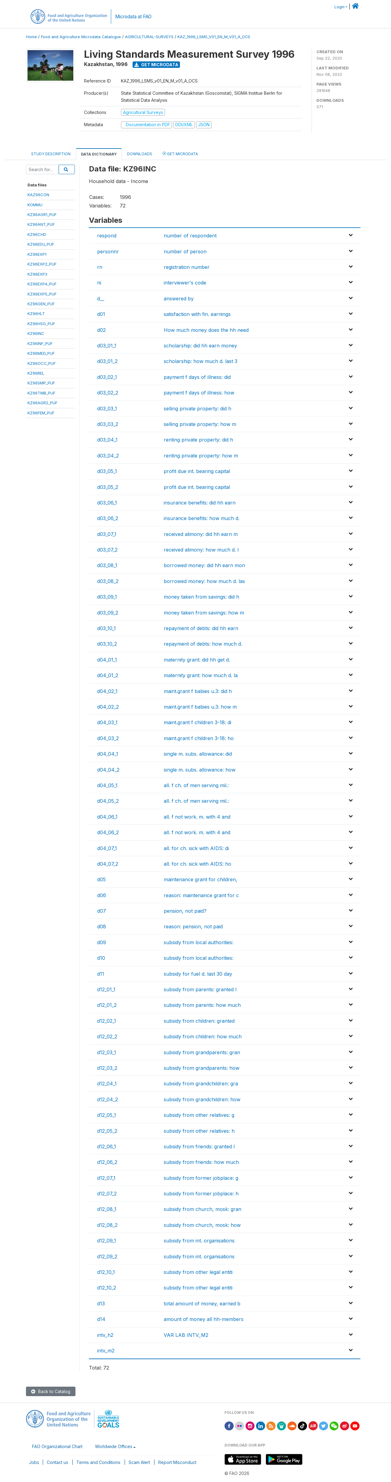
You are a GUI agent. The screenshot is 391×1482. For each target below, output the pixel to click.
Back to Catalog (50, 1391)
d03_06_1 (107, 503)
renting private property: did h (198, 440)
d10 (101, 958)
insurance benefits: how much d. (201, 518)
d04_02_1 (107, 691)
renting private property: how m (201, 456)
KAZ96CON (38, 194)
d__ (100, 298)
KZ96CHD (36, 234)
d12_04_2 (107, 1099)
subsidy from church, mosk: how (202, 1225)
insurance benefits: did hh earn (200, 503)
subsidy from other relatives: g (199, 1115)
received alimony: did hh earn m (201, 534)
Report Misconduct (177, 1462)
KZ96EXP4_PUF (42, 283)
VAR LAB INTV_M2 (186, 1335)
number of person (185, 251)
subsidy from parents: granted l (200, 989)
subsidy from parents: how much (202, 1005)
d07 (101, 911)
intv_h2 (105, 1335)
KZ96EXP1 (36, 254)
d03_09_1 (107, 597)
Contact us (57, 1462)
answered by (179, 298)
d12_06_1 (106, 1146)
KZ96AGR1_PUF (42, 214)
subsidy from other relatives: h (199, 1131)
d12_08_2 (107, 1225)
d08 (101, 926)
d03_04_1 (107, 440)
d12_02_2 (107, 1036)
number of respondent (190, 236)
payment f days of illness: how (199, 393)
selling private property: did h (197, 408)
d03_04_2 (108, 456)
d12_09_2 (107, 1256)
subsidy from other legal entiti (198, 1272)
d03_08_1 (107, 565)
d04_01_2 (107, 675)
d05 (101, 879)
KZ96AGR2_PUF (42, 402)
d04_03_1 (107, 722)
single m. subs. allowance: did (198, 754)
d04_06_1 (107, 817)
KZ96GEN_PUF (41, 303)
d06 (101, 895)
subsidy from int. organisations (199, 1241)
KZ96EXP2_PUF (42, 264)
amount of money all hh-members (203, 1319)
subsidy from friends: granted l (199, 1146)
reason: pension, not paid (193, 926)
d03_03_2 (107, 424)
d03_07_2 (107, 550)
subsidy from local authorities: (198, 942)
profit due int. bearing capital (197, 471)
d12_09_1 (106, 1241)
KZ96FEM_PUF (40, 412)
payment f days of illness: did (197, 377)
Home (31, 37)
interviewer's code (185, 283)
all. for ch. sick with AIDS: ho (197, 864)
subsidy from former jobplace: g (201, 1178)
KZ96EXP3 (37, 274)
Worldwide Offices (113, 1446)
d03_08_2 (108, 581)
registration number (187, 267)
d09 (101, 942)
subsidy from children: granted (199, 1021)
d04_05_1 (107, 785)
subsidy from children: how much (203, 1036)
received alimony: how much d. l (201, 550)
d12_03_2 (107, 1068)
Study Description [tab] (51, 154)
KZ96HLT (36, 313)
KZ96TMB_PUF (41, 393)
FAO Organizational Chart (57, 1446)
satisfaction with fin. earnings (197, 314)
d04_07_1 (107, 848)
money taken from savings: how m (204, 613)
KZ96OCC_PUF (41, 363)
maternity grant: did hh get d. (197, 660)
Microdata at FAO (133, 17)
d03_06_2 (107, 518)
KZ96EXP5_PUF (42, 294)
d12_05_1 (106, 1115)
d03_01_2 (107, 361)
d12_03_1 (106, 1052)
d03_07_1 (106, 534)
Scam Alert (139, 1462)
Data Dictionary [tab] (99, 154)
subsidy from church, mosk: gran (202, 1209)
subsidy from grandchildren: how (202, 1099)
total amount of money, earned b (202, 1303)
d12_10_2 (106, 1288)
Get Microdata (156, 64)
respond (106, 236)
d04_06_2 (108, 832)
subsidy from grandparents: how (201, 1068)
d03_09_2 (107, 613)
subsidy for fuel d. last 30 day (198, 974)
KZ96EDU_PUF (40, 244)
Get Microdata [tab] (180, 153)
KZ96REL (35, 373)
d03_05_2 (107, 487)
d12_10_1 (106, 1272)
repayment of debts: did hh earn (201, 628)
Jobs (34, 1462)
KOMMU (34, 204)
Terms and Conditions (98, 1462)
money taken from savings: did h (201, 597)
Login (339, 7)
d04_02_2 (108, 707)
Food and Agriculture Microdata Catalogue (81, 37)
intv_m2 (106, 1351)
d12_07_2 (107, 1193)
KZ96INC (35, 333)
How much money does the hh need (206, 330)
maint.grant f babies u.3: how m (200, 707)
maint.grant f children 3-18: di (197, 722)
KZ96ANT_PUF (41, 224)
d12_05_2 (107, 1131)
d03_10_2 (107, 644)
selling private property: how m (200, 424)
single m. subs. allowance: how (200, 770)
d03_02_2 (107, 393)
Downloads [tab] (139, 154)
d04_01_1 (107, 660)
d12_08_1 (106, 1209)
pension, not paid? (185, 911)
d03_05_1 (107, 471)
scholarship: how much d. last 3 (200, 361)
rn (99, 267)
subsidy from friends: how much (201, 1162)
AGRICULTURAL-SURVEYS (149, 37)
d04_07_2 (107, 864)
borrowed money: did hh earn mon (204, 565)
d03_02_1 (107, 377)
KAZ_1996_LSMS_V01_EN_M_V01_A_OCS (213, 37)
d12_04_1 (107, 1083)
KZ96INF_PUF (40, 343)
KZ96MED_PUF (41, 353)
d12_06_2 (107, 1162)
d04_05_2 (108, 801)
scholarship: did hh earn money (200, 346)
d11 (100, 974)
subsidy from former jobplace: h (201, 1193)
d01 (101, 314)
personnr (108, 251)
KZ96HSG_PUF (41, 323)
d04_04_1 (107, 754)
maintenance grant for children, (200, 879)
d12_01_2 (107, 1005)
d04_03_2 (108, 738)
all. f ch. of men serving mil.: (196, 785)
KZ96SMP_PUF (41, 382)
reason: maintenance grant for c (201, 895)
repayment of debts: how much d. (203, 644)
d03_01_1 (106, 346)
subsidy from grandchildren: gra (201, 1083)
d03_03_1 (107, 408)
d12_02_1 (106, 1021)
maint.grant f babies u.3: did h (198, 691)
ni (99, 283)
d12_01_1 (106, 989)
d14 (101, 1319)
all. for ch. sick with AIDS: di (196, 848)
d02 (101, 330)
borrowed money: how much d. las (204, 581)
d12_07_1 (106, 1178)
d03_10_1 (106, 628)
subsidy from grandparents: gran (202, 1052)
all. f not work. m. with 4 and (197, 817)
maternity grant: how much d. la (201, 675)
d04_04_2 (108, 770)
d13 (101, 1303)
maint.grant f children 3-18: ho (199, 738)
